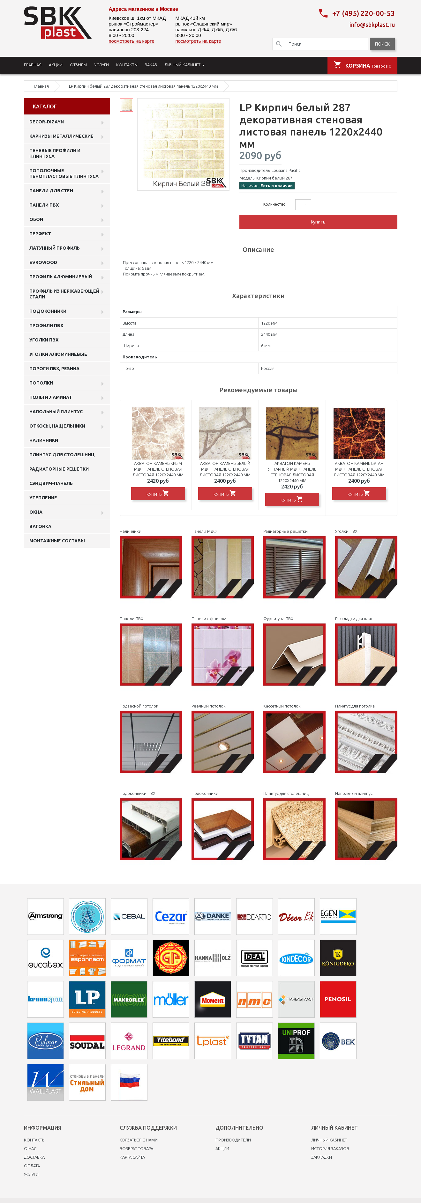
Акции (222, 1148)
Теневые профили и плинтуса (54, 153)
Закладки (321, 1157)
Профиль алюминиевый (60, 276)
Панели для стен (51, 190)
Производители (233, 1140)
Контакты (34, 1140)
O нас (30, 1148)
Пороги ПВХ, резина (54, 368)
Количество (274, 204)
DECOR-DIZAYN (46, 121)
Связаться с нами (139, 1140)
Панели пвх (44, 205)
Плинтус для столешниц (62, 454)
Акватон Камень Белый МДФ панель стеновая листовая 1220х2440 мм (225, 469)
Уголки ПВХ (43, 339)
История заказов (330, 1148)
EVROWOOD (43, 262)
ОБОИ (36, 219)
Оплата (32, 1165)
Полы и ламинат (50, 397)
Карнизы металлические (61, 136)
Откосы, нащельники (57, 426)
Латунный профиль (54, 248)
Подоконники (47, 311)
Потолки (41, 382)
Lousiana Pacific (286, 170)
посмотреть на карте (131, 41)
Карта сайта (132, 1157)
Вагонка (40, 526)
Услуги (31, 1174)
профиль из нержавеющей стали (64, 294)
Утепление (43, 497)
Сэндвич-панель (51, 483)
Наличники (43, 440)
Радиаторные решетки (59, 469)
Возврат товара (136, 1148)
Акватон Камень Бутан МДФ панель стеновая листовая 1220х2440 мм (359, 469)
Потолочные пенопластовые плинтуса (64, 173)
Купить (318, 221)
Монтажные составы (57, 540)
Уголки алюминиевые (58, 354)
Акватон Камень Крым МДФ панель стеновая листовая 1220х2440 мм (158, 469)
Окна (35, 512)
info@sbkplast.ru (372, 24)
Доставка (34, 1157)
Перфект (40, 233)
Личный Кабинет (329, 1140)
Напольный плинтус (56, 411)
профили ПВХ (46, 325)
